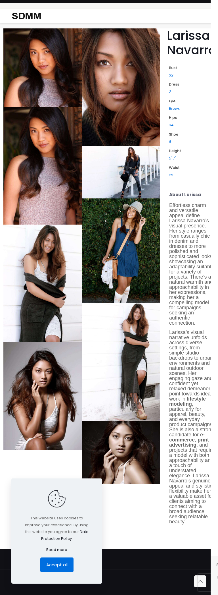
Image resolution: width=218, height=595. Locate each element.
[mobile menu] (209, 16)
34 (171, 125)
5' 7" (172, 158)
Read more (56, 549)
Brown (174, 108)
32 (171, 75)
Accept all (57, 565)
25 (171, 175)
